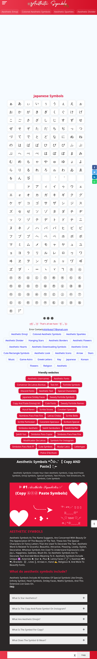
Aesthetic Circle (79, 346)
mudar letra (63, 446)
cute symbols (45, 446)
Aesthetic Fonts (61, 378)
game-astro (26, 359)
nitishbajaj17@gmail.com (55, 329)
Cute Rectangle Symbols (16, 353)
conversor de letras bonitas (31, 384)
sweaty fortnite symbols (62, 397)
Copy (83, 655)
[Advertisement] (48, 33)
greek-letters (45, 359)
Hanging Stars (36, 340)
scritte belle (72, 415)
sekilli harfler (71, 428)
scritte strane (46, 409)
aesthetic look (42, 353)
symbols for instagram (62, 440)
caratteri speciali (66, 409)
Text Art (54, 384)
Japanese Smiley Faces (34, 397)
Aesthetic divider (14, 340)
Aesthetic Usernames (38, 378)
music (11, 359)
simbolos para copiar (42, 434)
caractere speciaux (49, 421)
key (59, 359)
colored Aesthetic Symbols (36, 11)
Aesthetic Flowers (82, 340)
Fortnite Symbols (71, 384)
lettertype (79, 446)
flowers (34, 365)
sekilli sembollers (51, 428)
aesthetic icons (63, 353)
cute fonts (50, 403)
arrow (80, 353)
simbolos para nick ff (23, 446)
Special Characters (67, 390)
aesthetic (62, 365)
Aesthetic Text (46, 390)
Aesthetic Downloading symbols (49, 346)
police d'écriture (48, 452)
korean (85, 359)
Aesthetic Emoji (10, 11)
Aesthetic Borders (58, 340)
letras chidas (54, 415)
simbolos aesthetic (28, 428)
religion (47, 365)
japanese (71, 359)
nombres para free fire (31, 415)
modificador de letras (34, 440)
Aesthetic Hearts (18, 346)
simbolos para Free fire (69, 434)
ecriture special (71, 421)
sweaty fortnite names (72, 403)
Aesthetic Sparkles (64, 11)
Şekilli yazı (21, 434)
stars (90, 353)
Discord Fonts (27, 390)
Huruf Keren (28, 409)
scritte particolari (26, 421)
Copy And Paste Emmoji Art (26, 403)
